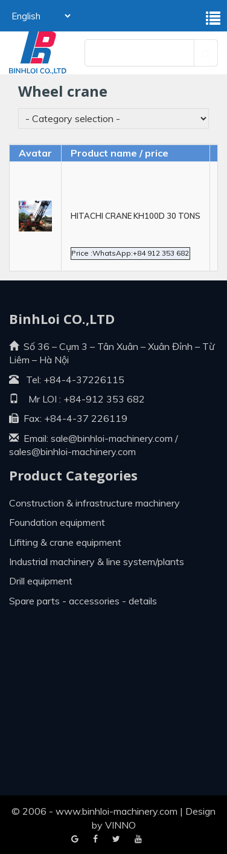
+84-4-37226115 (83, 380)
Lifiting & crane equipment (65, 542)
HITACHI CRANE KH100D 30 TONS (135, 216)
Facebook (75, 839)
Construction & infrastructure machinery (94, 503)
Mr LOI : (35, 399)
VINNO (120, 825)
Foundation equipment (57, 522)
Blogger (138, 839)
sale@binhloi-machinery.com (112, 438)
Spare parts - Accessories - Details (83, 601)
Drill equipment (40, 581)
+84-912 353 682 (103, 399)
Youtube (116, 839)
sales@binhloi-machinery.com (72, 451)
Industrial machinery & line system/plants (96, 561)
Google (95, 839)
